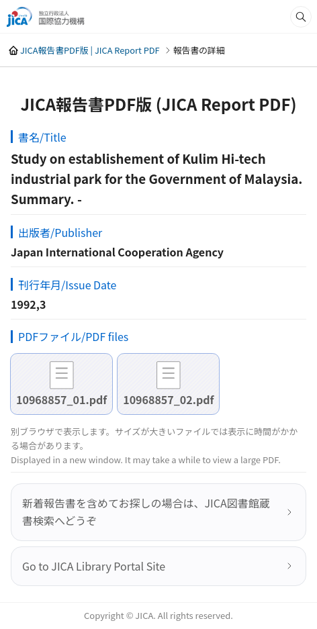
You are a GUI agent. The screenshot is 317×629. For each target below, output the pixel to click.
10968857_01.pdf (61, 399)
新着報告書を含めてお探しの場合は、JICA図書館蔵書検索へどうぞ (146, 511)
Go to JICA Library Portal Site (93, 566)
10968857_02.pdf (168, 399)
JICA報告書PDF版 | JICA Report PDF (90, 50)
